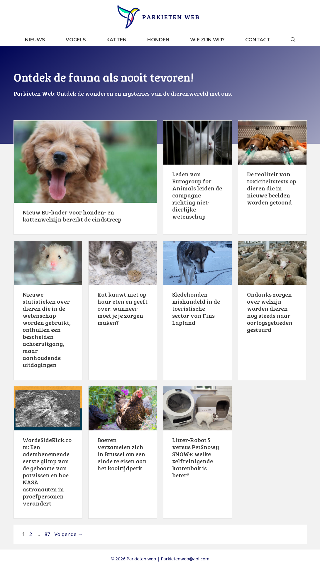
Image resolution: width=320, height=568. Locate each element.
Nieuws (35, 40)
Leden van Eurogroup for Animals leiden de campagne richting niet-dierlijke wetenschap (197, 195)
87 (48, 534)
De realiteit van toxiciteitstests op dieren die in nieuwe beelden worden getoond (271, 188)
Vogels (76, 40)
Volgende (69, 534)
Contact (257, 40)
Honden (158, 40)
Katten (116, 40)
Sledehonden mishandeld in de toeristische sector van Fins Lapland (196, 308)
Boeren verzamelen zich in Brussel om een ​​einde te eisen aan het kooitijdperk (122, 454)
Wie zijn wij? (207, 40)
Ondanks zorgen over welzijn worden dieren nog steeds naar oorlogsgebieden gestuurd (269, 312)
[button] (293, 39)
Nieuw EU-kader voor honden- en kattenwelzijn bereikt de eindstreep (72, 215)
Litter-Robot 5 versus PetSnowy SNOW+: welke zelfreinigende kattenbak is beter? (195, 457)
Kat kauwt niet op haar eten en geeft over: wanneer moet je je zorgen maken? (122, 308)
